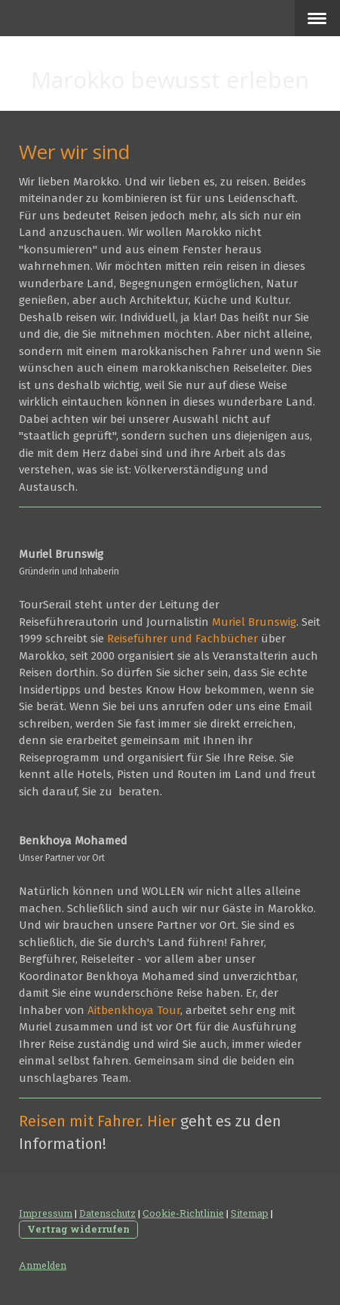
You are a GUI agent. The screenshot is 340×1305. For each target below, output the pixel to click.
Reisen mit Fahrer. (81, 1121)
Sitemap (249, 1213)
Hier (161, 1121)
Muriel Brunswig (254, 622)
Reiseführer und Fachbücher (182, 638)
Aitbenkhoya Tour (133, 1010)
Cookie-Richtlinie (183, 1213)
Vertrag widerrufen (78, 1229)
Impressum (45, 1213)
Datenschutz (107, 1213)
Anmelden (42, 1265)
